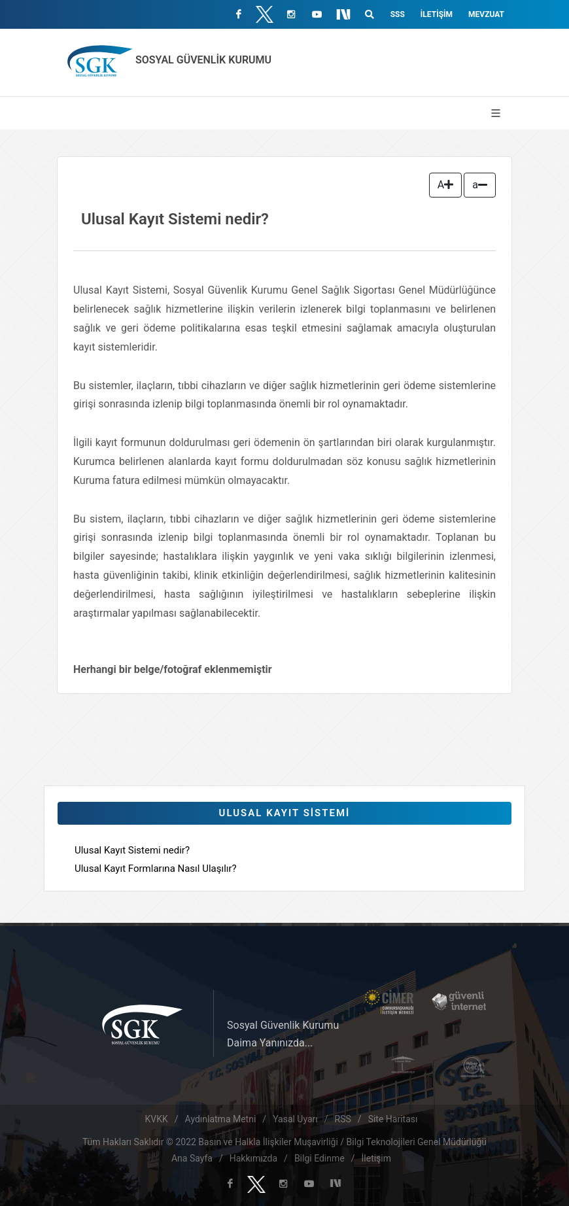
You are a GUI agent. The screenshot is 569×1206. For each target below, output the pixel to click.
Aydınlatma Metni (220, 1119)
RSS (343, 1119)
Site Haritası (393, 1119)
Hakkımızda (253, 1158)
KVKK (156, 1119)
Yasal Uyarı (295, 1119)
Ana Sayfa (192, 1158)
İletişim (437, 14)
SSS (397, 14)
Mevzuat (486, 14)
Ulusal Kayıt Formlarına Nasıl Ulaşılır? (156, 868)
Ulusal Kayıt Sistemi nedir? (132, 850)
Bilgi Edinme (319, 1158)
